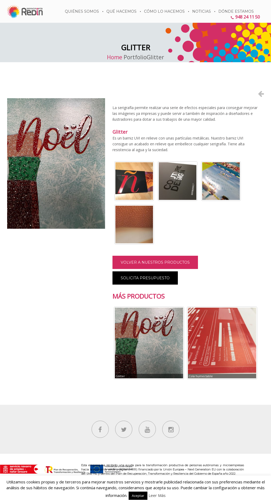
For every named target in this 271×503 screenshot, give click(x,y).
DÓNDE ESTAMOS (236, 11)
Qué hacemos (121, 11)
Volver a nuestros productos (155, 262)
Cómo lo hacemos (164, 11)
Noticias (201, 11)
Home (114, 57)
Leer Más (157, 495)
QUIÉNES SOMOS (82, 11)
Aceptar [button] (138, 495)
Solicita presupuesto (145, 278)
